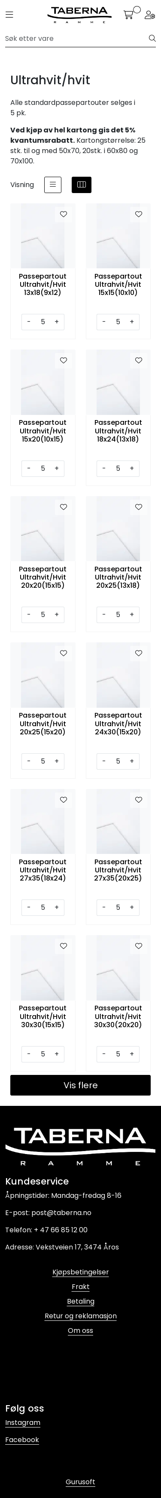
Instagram (22, 1422)
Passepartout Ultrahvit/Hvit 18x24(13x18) (118, 430)
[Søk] (77, 38)
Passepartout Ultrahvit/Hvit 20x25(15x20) (43, 723)
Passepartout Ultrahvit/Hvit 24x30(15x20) (118, 723)
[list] (52, 185)
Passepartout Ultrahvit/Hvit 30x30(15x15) (43, 1016)
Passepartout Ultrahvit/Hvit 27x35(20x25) (118, 870)
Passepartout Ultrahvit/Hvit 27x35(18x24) (43, 870)
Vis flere (81, 1085)
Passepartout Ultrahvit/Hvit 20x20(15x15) (43, 577)
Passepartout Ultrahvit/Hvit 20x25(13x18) (118, 577)
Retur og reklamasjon (81, 1316)
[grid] (81, 185)
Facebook (22, 1440)
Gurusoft (80, 1482)
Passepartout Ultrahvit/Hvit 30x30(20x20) (118, 1016)
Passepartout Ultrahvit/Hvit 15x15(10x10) (118, 284)
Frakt (81, 1287)
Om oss (80, 1330)
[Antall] (43, 322)
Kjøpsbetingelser (80, 1272)
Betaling (80, 1301)
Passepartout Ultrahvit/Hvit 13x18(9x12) (43, 284)
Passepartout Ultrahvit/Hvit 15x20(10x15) (43, 430)
